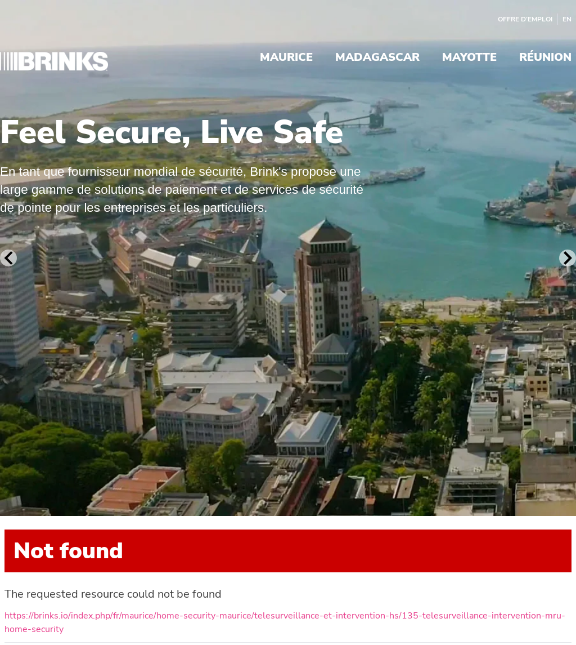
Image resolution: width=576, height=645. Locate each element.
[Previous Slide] (8, 258)
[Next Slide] (567, 258)
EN (567, 19)
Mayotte (469, 58)
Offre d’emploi (525, 19)
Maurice (286, 58)
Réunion (545, 58)
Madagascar (377, 58)
